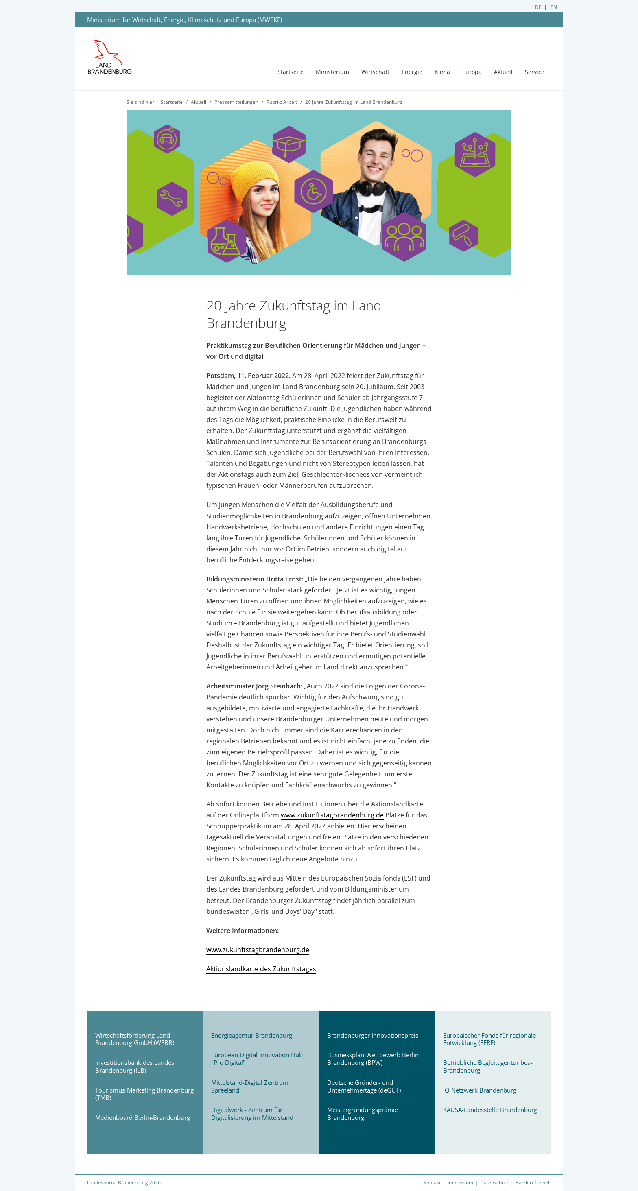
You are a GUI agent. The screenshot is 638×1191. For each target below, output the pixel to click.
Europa (472, 72)
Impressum (460, 1182)
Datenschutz (494, 1182)
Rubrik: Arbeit (282, 101)
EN (554, 7)
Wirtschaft (375, 72)
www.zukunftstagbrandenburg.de (332, 815)
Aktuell (503, 72)
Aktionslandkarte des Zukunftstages (261, 968)
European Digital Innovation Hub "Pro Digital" (257, 1058)
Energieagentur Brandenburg (251, 1035)
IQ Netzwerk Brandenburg (479, 1090)
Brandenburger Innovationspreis (372, 1035)
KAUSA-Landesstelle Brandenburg (490, 1110)
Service (534, 72)
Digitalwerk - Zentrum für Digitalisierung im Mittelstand (252, 1113)
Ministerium (332, 72)
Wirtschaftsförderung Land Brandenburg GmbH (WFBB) (134, 1039)
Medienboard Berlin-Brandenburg (142, 1117)
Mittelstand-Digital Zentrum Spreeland (249, 1086)
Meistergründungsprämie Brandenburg (362, 1113)
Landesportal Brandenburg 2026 (124, 1182)
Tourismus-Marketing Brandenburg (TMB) (144, 1094)
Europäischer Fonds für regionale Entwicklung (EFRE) (489, 1039)
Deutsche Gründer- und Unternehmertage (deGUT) (364, 1086)
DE (538, 7)
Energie (412, 72)
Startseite (290, 72)
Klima (442, 72)
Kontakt (432, 1182)
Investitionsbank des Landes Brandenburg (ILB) (134, 1066)
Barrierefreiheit (533, 1182)
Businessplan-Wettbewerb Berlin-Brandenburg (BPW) (374, 1058)
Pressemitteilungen (236, 101)
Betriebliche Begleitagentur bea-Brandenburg (488, 1066)
